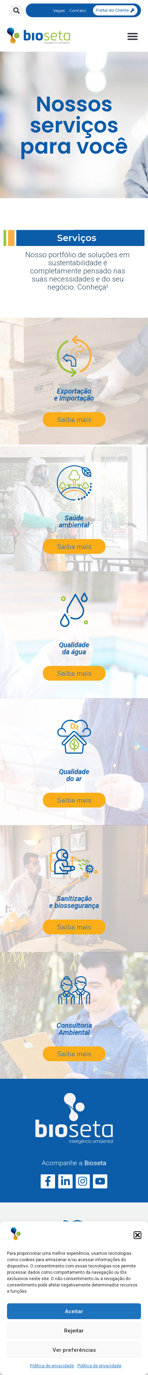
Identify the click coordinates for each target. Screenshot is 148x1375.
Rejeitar (74, 1331)
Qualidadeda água (74, 648)
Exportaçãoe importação (74, 394)
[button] (137, 1235)
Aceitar (74, 1311)
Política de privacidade (52, 1365)
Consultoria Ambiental (74, 1029)
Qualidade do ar (74, 775)
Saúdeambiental (74, 521)
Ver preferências (74, 1350)
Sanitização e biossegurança (74, 902)
